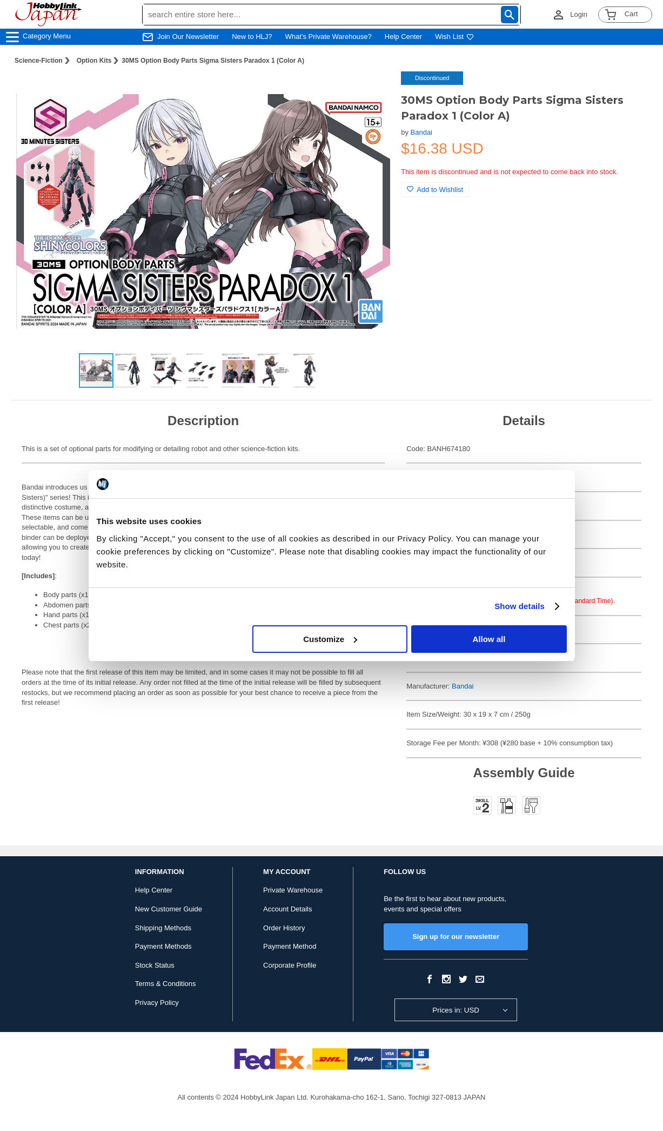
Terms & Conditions (165, 984)
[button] (370, 91)
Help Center (403, 36)
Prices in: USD (455, 1010)
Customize (330, 639)
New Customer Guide (168, 909)
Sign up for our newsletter (455, 936)
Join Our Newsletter (188, 36)
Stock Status (155, 965)
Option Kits (94, 60)
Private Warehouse (293, 890)
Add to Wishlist (435, 190)
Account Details (287, 909)
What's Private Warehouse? (328, 36)
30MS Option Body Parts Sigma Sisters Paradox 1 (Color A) (213, 60)
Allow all (489, 639)
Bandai (421, 132)
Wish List (454, 36)
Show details (519, 606)
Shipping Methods (163, 928)
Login (578, 14)
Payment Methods (163, 946)
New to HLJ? (252, 36)
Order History (284, 928)
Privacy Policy (157, 1002)
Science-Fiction (39, 60)
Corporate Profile (289, 965)
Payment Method (289, 946)
